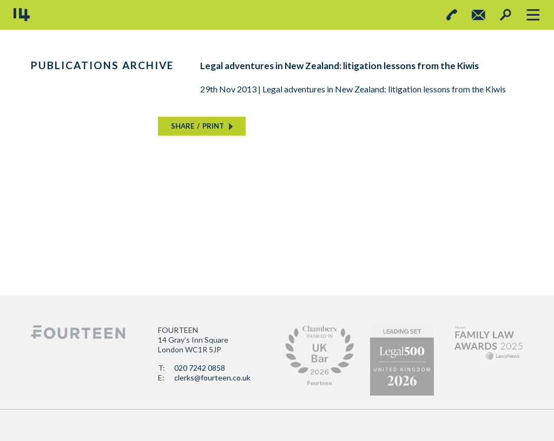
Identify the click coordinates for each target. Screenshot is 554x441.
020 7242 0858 (199, 367)
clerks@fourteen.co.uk (212, 377)
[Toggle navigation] (532, 15)
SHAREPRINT (197, 126)
